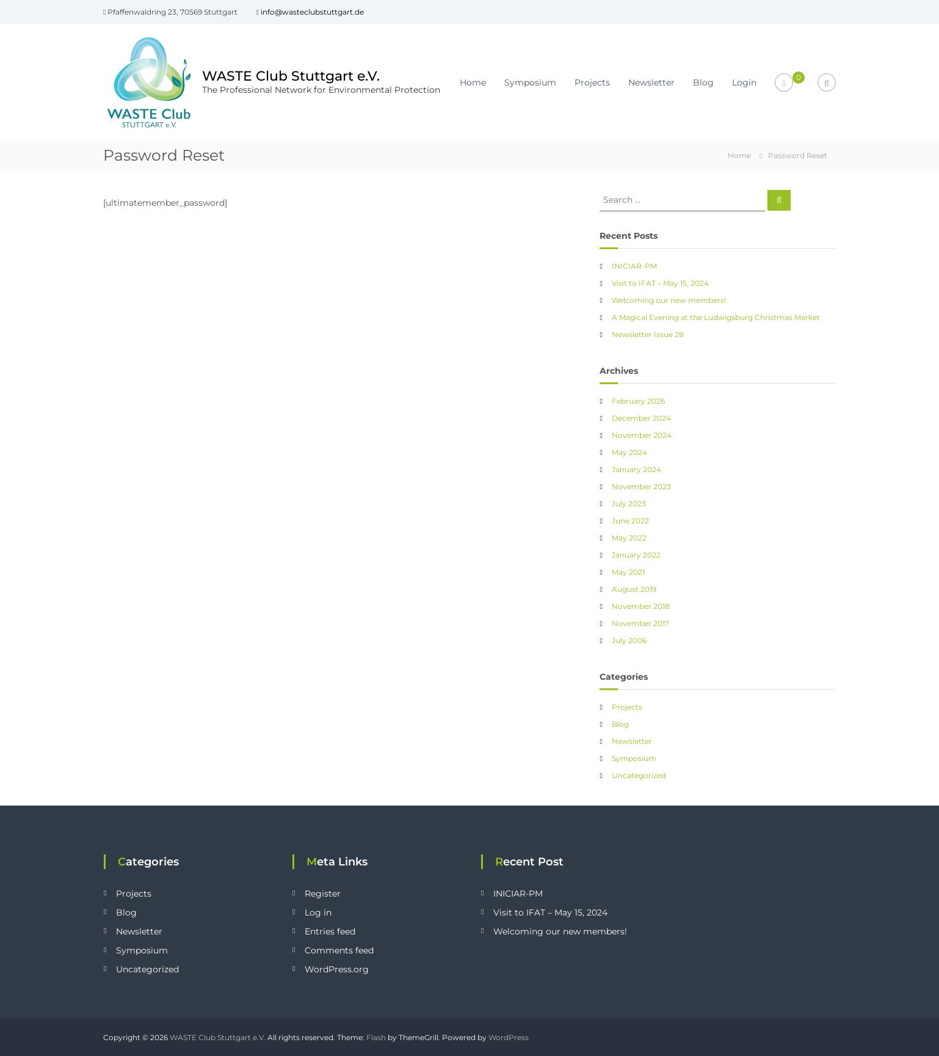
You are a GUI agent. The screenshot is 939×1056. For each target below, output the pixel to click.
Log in (318, 912)
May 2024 (629, 452)
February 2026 (638, 401)
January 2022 (636, 554)
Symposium (530, 82)
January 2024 (636, 469)
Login (744, 82)
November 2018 (641, 606)
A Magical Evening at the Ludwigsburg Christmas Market (716, 317)
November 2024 (642, 435)
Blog (703, 82)
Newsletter (651, 82)
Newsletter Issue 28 (648, 334)
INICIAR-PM (634, 266)
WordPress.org (337, 969)
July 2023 (629, 503)
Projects (592, 82)
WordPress (508, 1037)
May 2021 (628, 572)
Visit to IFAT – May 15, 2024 (660, 283)
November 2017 (640, 623)
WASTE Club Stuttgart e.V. (291, 75)
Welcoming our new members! (669, 300)
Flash (376, 1037)
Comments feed (339, 950)
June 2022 (630, 520)
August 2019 (634, 589)
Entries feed (330, 931)
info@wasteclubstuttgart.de (312, 11)
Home (473, 82)
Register (323, 893)
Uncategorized (639, 775)
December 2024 (641, 418)
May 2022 (629, 537)
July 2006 (629, 640)
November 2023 (641, 486)
